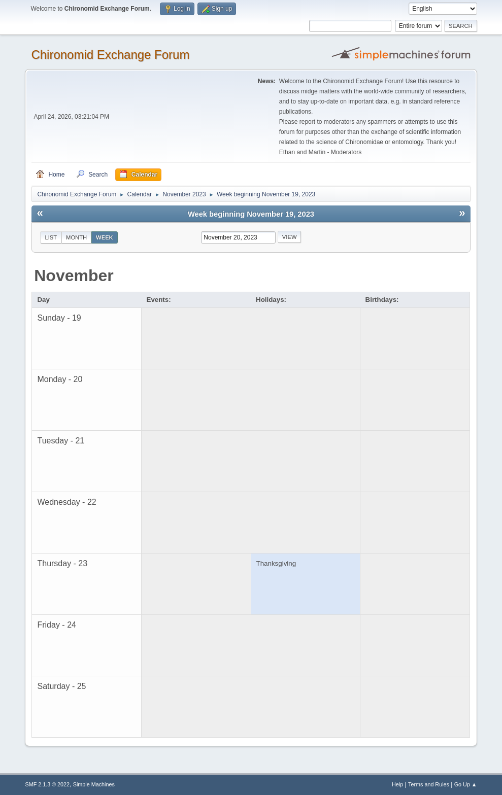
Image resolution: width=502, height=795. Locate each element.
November (74, 275)
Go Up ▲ (465, 784)
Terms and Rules (428, 784)
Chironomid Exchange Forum (110, 54)
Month (76, 237)
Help (397, 784)
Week (104, 237)
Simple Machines (94, 784)
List (51, 237)
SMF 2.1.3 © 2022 (47, 784)
